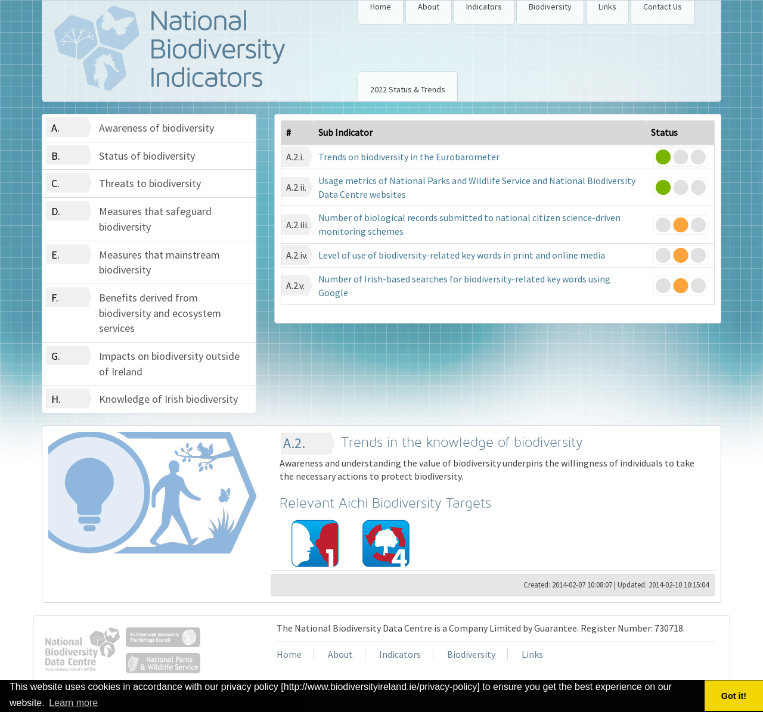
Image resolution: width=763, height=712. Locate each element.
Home (380, 6)
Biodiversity (550, 6)
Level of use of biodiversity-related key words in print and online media (461, 255)
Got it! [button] (733, 696)
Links (607, 6)
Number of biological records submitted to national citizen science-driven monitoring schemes (469, 224)
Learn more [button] (73, 703)
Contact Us (662, 6)
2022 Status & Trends (407, 89)
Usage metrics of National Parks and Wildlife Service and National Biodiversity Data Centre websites (476, 187)
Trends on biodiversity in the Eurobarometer (409, 157)
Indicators (484, 6)
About (428, 6)
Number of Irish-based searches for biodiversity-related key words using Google (464, 286)
